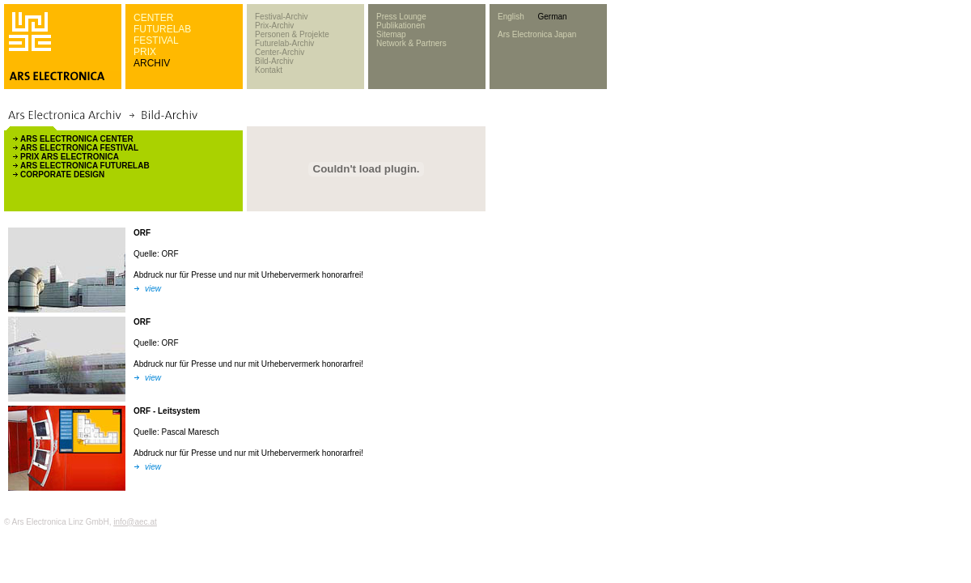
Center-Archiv (279, 52)
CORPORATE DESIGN (62, 174)
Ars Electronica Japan (537, 34)
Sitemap (391, 34)
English (511, 16)
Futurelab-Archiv (284, 43)
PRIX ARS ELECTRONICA (69, 156)
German (551, 16)
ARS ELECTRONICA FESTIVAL (79, 147)
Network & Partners (411, 43)
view (153, 288)
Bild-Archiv (274, 61)
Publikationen (400, 25)
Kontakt (268, 70)
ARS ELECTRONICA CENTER (77, 138)
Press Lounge (401, 16)
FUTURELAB (162, 29)
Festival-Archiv (281, 16)
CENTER (153, 17)
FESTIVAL (156, 40)
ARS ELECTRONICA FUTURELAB (85, 165)
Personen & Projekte (292, 34)
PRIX (145, 51)
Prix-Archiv (274, 25)
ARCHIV (152, 63)
